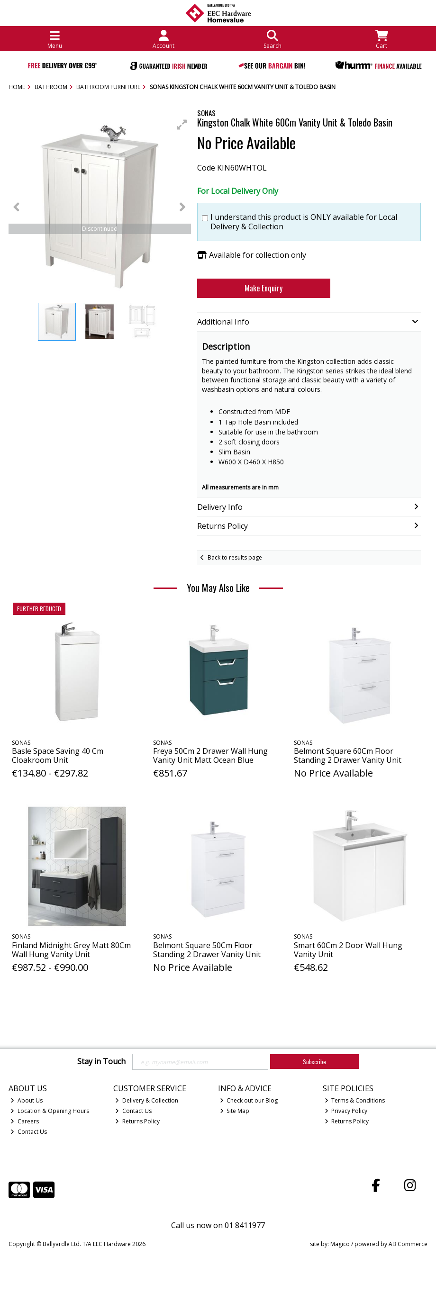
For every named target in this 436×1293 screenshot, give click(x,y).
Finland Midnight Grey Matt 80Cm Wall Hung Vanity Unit (71, 949)
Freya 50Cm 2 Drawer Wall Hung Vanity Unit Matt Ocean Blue (210, 755)
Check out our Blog (249, 1100)
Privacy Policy (346, 1111)
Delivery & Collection (146, 1100)
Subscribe (314, 1062)
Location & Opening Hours (49, 1111)
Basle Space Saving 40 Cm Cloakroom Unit (57, 755)
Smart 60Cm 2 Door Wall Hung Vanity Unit (348, 949)
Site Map (235, 1111)
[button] (182, 124)
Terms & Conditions (355, 1100)
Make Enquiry (263, 288)
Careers (24, 1121)
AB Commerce (408, 1244)
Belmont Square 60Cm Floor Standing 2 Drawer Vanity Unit (347, 755)
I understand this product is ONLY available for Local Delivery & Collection (303, 222)
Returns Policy (137, 1121)
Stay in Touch (101, 1062)
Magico (340, 1244)
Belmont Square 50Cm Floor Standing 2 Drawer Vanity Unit (207, 949)
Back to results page (235, 557)
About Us (26, 1100)
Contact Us (28, 1132)
